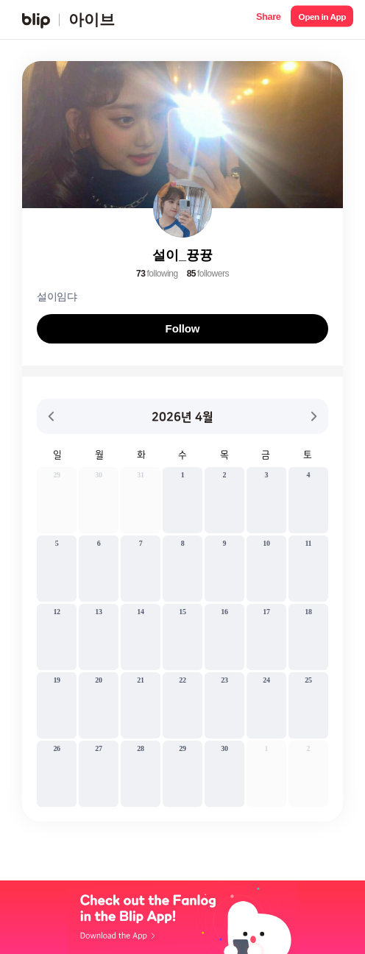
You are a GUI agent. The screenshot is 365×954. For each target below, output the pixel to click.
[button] (268, 19)
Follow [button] (183, 328)
